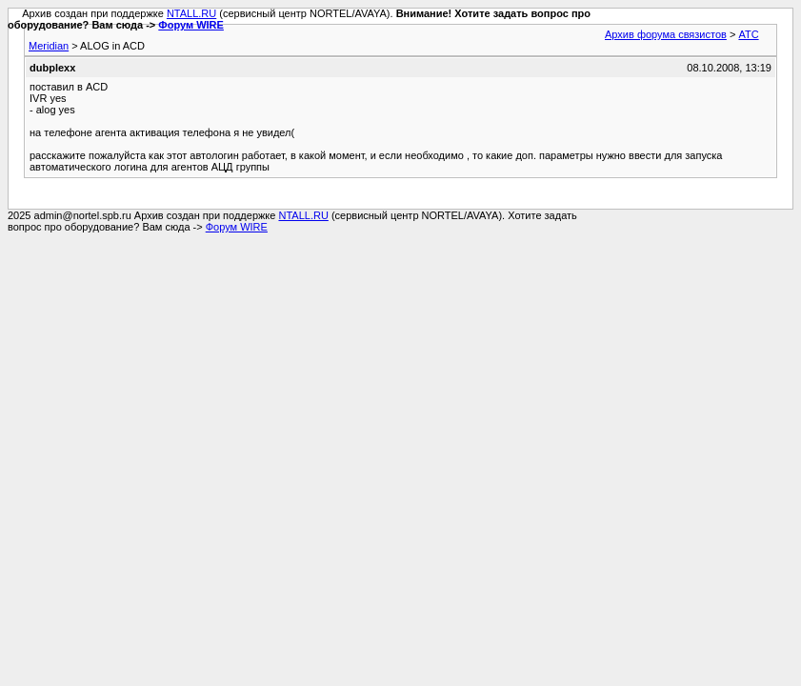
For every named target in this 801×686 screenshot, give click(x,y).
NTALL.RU (191, 13)
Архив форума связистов (666, 34)
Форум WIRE (191, 24)
